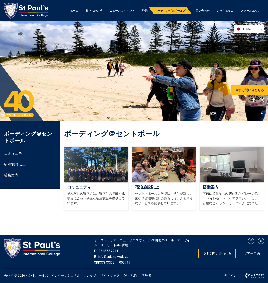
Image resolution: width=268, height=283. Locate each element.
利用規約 (130, 275)
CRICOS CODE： (105, 262)
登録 (145, 10)
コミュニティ (15, 153)
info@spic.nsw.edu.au (112, 257)
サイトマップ (109, 275)
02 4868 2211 (108, 251)
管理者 (146, 275)
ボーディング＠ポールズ (170, 10)
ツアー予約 (252, 253)
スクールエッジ (250, 10)
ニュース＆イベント (122, 10)
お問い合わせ (201, 10)
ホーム (74, 10)
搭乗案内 (11, 175)
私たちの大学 (94, 10)
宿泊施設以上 (15, 164)
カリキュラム (225, 10)
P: (95, 251)
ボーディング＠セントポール (28, 137)
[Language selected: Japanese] (249, 29)
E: (95, 257)
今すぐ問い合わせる (249, 90)
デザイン (230, 275)
